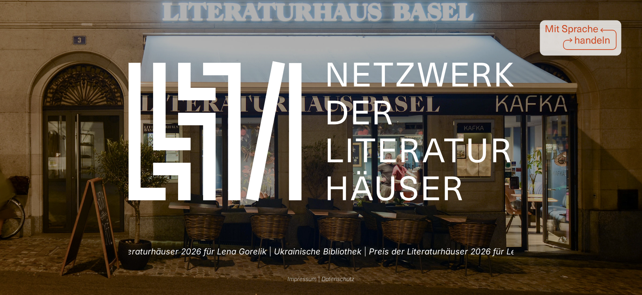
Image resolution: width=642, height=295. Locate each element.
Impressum (301, 278)
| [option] (174, 251)
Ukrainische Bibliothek (170, 251)
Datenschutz (338, 278)
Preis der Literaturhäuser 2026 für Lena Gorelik (315, 251)
